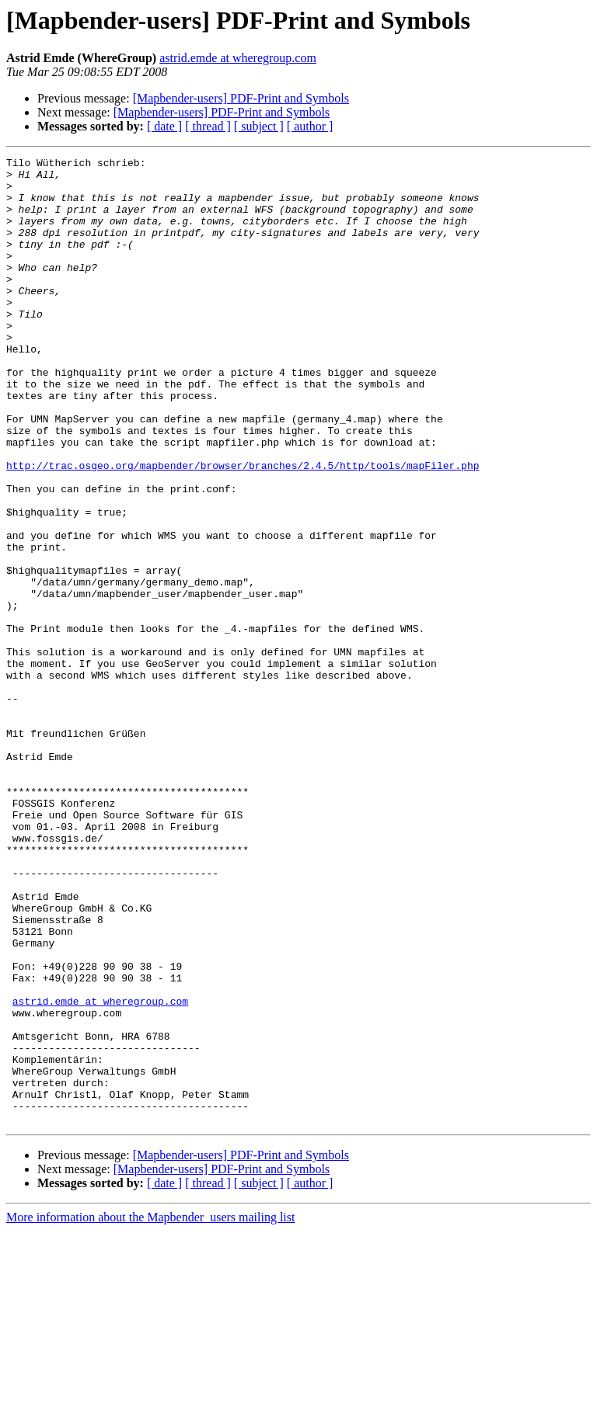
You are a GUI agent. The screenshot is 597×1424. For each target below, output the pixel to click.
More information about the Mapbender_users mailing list (150, 1410)
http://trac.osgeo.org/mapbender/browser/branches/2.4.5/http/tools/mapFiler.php (242, 528)
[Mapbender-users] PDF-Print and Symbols (241, 98)
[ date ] (164, 126)
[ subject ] (259, 126)
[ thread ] (208, 126)
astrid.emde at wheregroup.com (237, 57)
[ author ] (310, 126)
